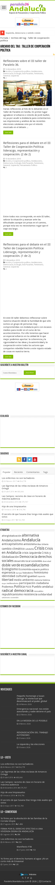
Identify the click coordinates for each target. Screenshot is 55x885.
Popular (6, 472)
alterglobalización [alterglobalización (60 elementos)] (11, 535)
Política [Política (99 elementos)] (19, 586)
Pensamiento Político (28, 165)
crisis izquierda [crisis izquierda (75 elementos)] (31, 552)
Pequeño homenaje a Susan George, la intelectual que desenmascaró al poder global (32, 699)
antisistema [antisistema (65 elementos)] (30, 544)
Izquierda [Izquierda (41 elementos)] (41, 576)
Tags (45, 472)
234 (19, 842)
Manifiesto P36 (24, 846)
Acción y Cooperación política (17, 71)
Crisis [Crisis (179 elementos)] (39, 548)
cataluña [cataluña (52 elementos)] (29, 549)
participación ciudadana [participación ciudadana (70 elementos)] (34, 583)
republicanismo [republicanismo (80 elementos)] (12, 594)
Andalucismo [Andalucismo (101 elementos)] (11, 540)
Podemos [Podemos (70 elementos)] (7, 586)
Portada (4, 38)
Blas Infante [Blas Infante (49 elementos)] (42, 544)
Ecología (17, 73)
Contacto (45, 881)
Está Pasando (27, 73)
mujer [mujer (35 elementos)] (4, 583)
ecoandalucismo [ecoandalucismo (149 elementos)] (35, 565)
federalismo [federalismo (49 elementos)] (27, 573)
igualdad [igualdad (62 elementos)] (32, 576)
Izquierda (15, 76)
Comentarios (32, 472)
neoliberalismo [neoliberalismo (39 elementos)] (12, 583)
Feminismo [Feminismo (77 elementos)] (41, 572)
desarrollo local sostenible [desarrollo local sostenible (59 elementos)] (28, 561)
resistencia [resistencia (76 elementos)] (30, 594)
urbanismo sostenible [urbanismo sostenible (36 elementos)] (10, 598)
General (6, 76)
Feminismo (38, 73)
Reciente (18, 472)
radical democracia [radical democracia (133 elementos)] (17, 590)
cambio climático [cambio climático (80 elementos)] (13, 548)
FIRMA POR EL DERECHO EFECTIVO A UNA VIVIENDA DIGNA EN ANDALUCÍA (22, 830)
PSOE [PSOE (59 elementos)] (28, 586)
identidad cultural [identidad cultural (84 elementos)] (14, 576)
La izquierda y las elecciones (31, 744)
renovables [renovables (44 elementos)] (38, 591)
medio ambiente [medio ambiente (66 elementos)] (24, 579)
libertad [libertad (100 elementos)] (7, 580)
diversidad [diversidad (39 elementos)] (47, 561)
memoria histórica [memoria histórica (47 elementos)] (42, 580)
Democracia (8, 73)
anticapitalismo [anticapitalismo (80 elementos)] (12, 544)
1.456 (20, 824)
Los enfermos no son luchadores (18, 478)
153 (34, 850)
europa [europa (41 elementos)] (19, 573)
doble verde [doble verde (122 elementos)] (11, 565)
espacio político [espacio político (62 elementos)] (40, 569)
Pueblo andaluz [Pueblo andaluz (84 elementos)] (42, 586)
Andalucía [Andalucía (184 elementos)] (31, 539)
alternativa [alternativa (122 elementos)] (30, 535)
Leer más (8, 132)
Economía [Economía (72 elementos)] (24, 569)
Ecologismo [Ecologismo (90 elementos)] (10, 569)
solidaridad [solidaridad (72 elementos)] (45, 594)
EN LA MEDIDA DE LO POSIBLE (32, 720)
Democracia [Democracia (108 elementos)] (28, 557)
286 (18, 835)
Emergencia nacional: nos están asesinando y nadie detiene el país (34, 710)
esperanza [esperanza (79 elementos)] (8, 572)
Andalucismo (36, 71)
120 (16, 864)
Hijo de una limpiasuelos (14, 506)
